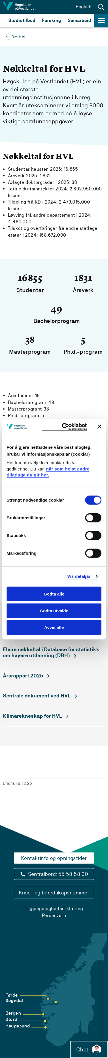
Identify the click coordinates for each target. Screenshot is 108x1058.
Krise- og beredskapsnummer (54, 893)
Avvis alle (54, 627)
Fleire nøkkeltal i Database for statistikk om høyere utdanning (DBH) (51, 653)
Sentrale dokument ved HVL (37, 696)
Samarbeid (79, 20)
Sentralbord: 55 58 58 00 (58, 874)
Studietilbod (21, 20)
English (83, 6)
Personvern (54, 915)
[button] (101, 7)
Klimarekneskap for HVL (32, 716)
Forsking (51, 20)
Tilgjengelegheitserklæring (54, 908)
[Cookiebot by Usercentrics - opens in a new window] (64, 427)
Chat (89, 1049)
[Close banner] (99, 427)
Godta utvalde (54, 610)
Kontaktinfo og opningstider (54, 858)
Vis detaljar (79, 576)
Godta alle (54, 594)
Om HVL (18, 37)
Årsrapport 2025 (23, 676)
